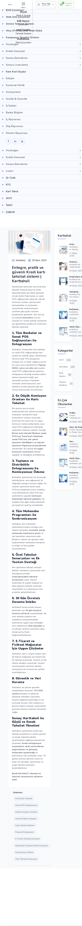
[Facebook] (8, 141)
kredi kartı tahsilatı (23, 798)
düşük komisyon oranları (26, 812)
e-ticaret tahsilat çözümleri (27, 838)
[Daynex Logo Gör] (10, 4)
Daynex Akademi (64, 383)
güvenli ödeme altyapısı (25, 818)
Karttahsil (64, 367)
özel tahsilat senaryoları (26, 859)
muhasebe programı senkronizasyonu (31, 845)
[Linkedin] (15, 141)
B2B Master (64, 375)
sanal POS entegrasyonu (26, 805)
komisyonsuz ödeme (24, 852)
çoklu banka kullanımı (25, 825)
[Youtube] (22, 141)
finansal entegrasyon (24, 832)
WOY (64, 360)
